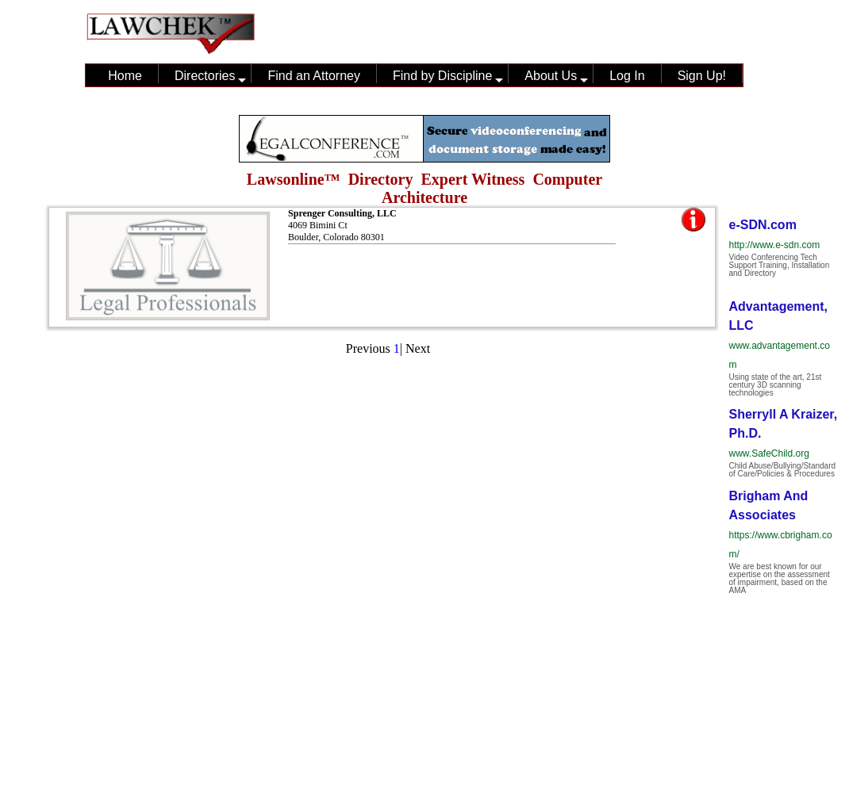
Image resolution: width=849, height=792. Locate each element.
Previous (368, 348)
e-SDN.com (763, 224)
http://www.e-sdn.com (774, 245)
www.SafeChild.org (769, 453)
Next (417, 348)
